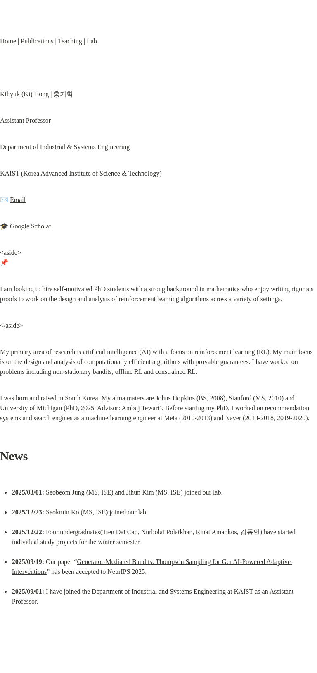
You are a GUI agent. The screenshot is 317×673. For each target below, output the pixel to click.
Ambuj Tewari (140, 407)
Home (8, 41)
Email (18, 199)
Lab (92, 41)
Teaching (70, 41)
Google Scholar (30, 226)
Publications (37, 41)
